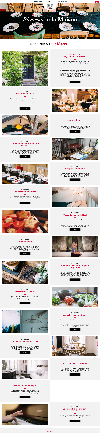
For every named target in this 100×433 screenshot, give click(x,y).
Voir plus (25, 108)
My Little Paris (50, 431)
